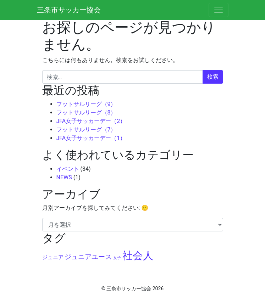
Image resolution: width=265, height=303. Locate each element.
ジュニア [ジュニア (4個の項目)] (53, 257)
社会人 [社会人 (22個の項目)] (137, 255)
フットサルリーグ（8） (86, 112)
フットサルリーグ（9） (86, 104)
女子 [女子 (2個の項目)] (117, 258)
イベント (67, 168)
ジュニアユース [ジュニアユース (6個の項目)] (88, 257)
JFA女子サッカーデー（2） (91, 121)
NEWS (64, 177)
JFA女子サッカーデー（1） (91, 138)
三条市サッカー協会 (69, 10)
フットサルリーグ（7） (86, 129)
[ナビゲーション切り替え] (218, 10)
